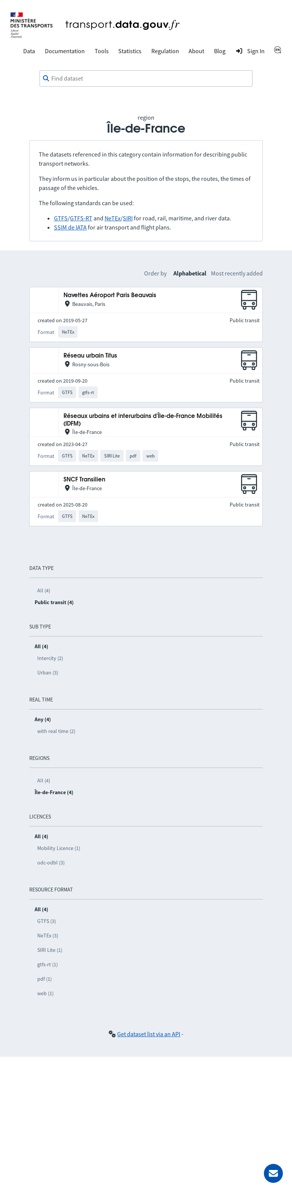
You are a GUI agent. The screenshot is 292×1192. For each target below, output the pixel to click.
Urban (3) (47, 672)
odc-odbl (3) (51, 862)
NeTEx (113, 218)
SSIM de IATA (70, 227)
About (196, 51)
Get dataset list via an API (148, 1034)
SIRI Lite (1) (49, 950)
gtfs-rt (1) (47, 964)
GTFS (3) (46, 921)
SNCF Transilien (84, 480)
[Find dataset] (146, 78)
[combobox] (146, 78)
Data (29, 51)
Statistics (129, 51)
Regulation (165, 51)
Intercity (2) (50, 658)
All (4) (43, 590)
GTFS (61, 218)
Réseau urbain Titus (90, 356)
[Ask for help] (273, 1173)
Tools (102, 51)
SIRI (128, 218)
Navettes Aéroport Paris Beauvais (109, 295)
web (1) (45, 993)
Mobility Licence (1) (58, 848)
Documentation (65, 51)
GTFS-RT (81, 218)
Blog (219, 51)
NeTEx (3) (47, 935)
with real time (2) (56, 731)
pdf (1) (44, 978)
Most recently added (237, 273)
